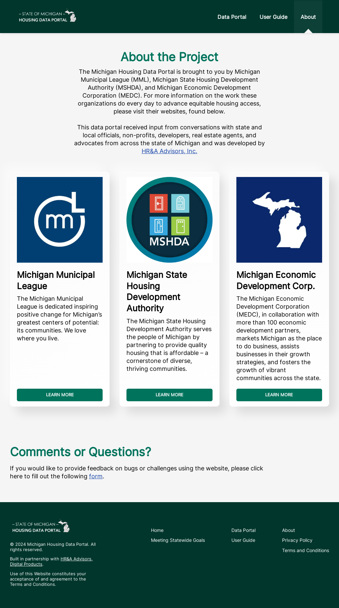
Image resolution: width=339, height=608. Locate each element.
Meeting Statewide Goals (178, 540)
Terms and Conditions (305, 550)
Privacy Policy (297, 540)
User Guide (273, 17)
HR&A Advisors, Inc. (169, 151)
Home (157, 530)
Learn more (60, 394)
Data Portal (232, 17)
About (308, 17)
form (96, 476)
